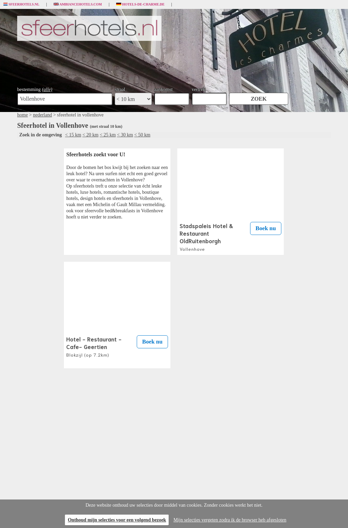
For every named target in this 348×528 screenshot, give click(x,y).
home (22, 114)
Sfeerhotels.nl (21, 4)
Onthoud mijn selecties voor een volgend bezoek (117, 520)
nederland (42, 114)
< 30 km (125, 134)
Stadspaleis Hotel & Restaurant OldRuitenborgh (206, 236)
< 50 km (142, 134)
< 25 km (108, 134)
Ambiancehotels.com (78, 4)
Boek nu (266, 228)
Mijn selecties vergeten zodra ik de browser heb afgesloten (230, 520)
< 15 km (73, 134)
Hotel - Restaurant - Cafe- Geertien (94, 346)
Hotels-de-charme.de (140, 4)
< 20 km (90, 134)
